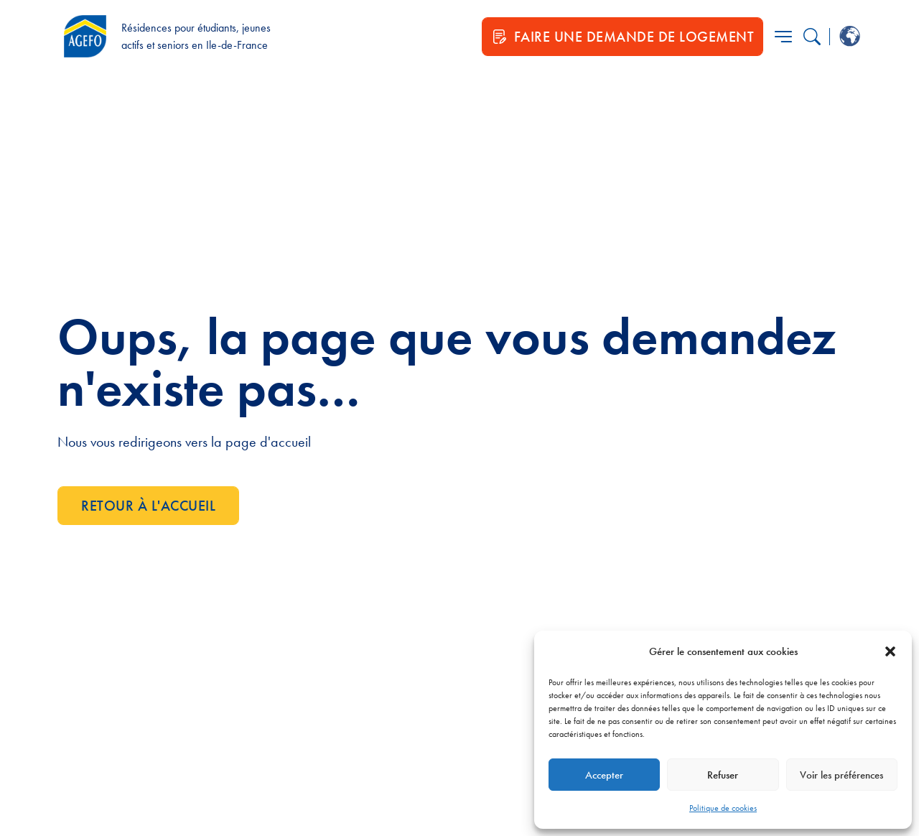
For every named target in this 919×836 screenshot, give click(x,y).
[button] (890, 651)
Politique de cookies (723, 808)
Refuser (722, 775)
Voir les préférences (841, 775)
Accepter (604, 775)
